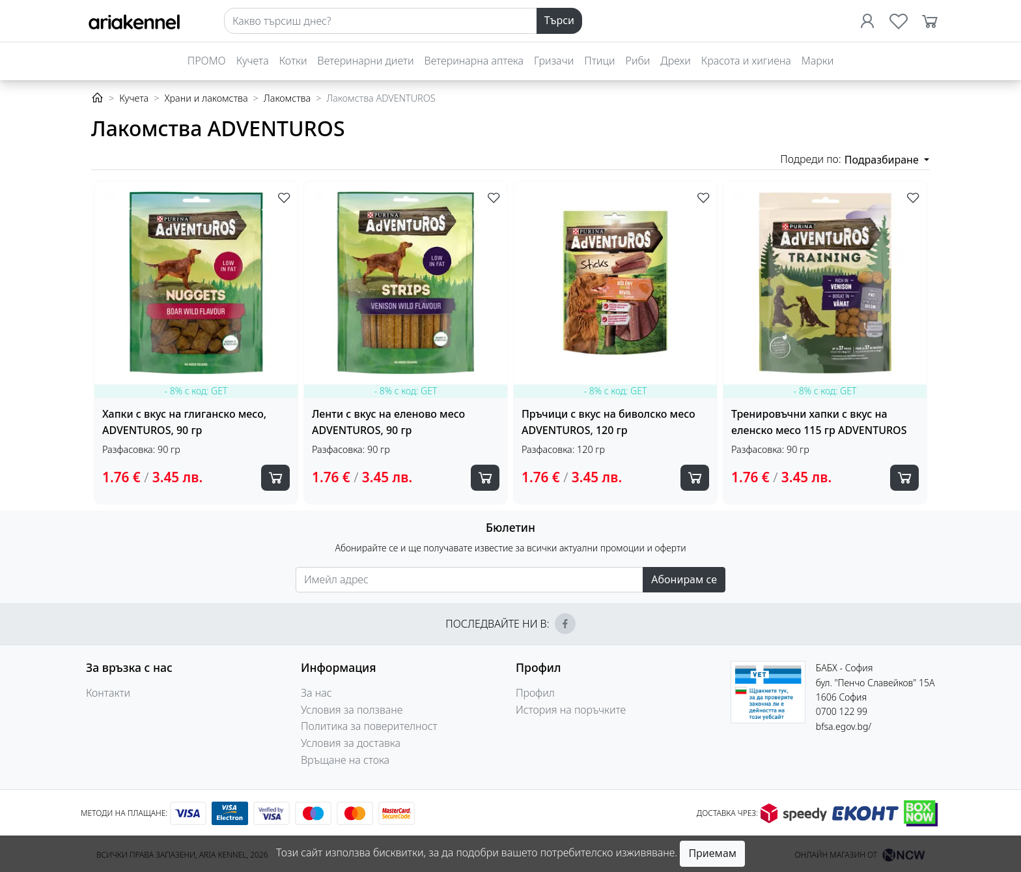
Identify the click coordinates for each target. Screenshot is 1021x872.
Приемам (712, 853)
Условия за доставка (350, 743)
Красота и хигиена (746, 60)
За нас (316, 693)
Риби (638, 60)
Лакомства (287, 98)
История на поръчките (571, 710)
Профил (535, 693)
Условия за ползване (351, 710)
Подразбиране (883, 160)
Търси (559, 20)
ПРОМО (207, 60)
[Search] (380, 21)
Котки (293, 60)
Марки (817, 60)
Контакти (108, 693)
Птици (599, 60)
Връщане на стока (345, 760)
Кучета (252, 60)
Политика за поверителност (369, 726)
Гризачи (554, 60)
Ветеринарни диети (366, 60)
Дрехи (675, 60)
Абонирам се (684, 579)
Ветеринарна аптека (474, 60)
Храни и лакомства (205, 98)
